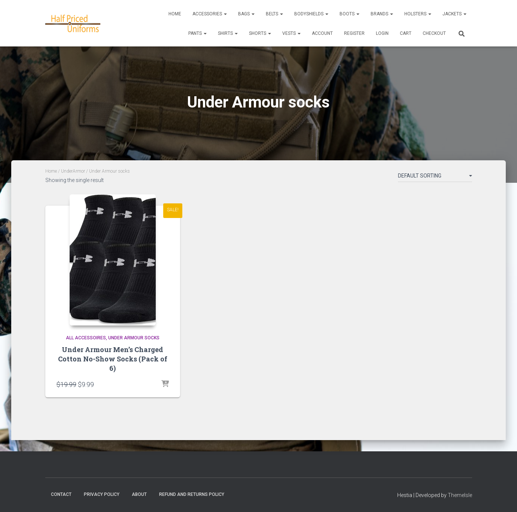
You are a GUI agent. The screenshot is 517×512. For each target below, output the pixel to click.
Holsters (417, 13)
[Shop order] (435, 177)
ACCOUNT (322, 33)
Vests (291, 33)
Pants (197, 33)
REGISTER (354, 33)
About (139, 494)
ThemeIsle (460, 495)
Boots (349, 13)
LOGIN (382, 33)
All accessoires (86, 337)
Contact (61, 494)
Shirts (228, 33)
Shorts (260, 33)
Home (174, 13)
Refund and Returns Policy (191, 494)
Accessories (209, 13)
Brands (382, 13)
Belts (274, 13)
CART (405, 33)
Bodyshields (311, 13)
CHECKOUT (434, 33)
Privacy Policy (101, 494)
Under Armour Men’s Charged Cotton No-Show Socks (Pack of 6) (112, 359)
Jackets (454, 13)
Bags (246, 13)
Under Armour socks (133, 337)
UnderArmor (73, 171)
